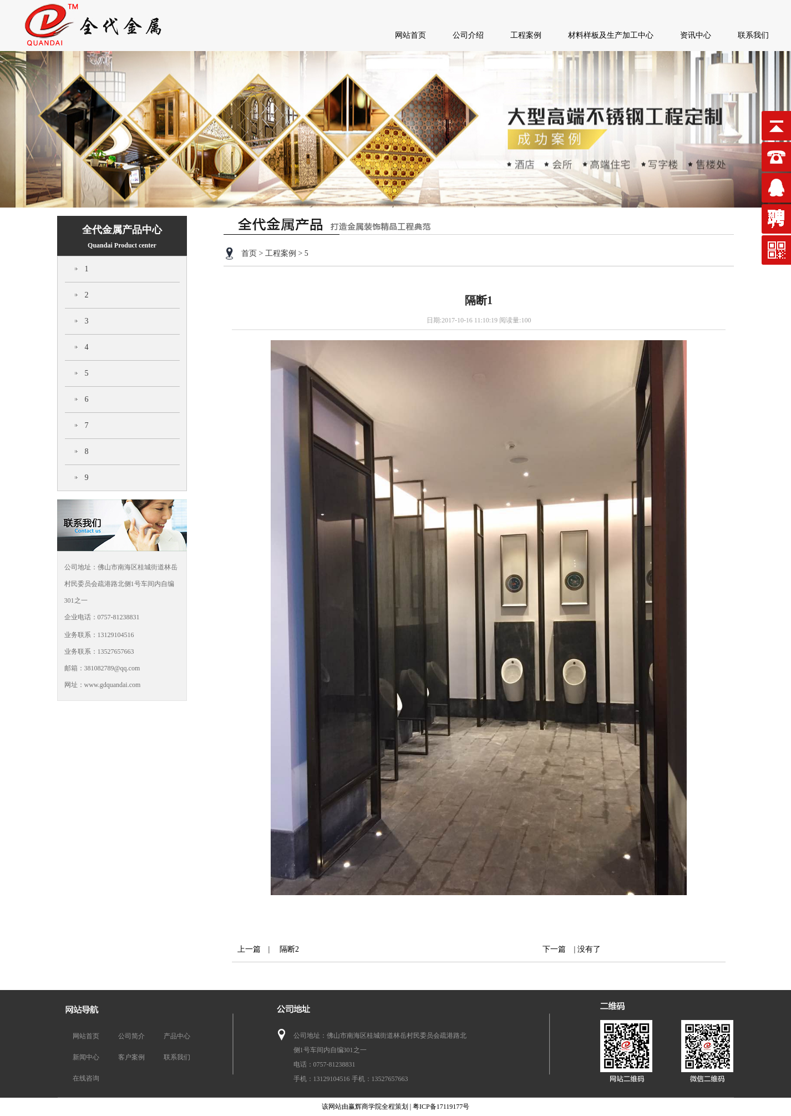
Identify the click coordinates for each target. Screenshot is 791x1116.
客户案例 (131, 1057)
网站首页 (410, 35)
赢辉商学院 (365, 1106)
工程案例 (525, 35)
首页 (249, 253)
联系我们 (753, 35)
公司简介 (131, 1036)
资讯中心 (695, 35)
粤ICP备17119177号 (441, 1106)
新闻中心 (86, 1057)
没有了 (589, 949)
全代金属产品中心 (122, 236)
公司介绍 (468, 35)
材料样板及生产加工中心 (610, 35)
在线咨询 (86, 1078)
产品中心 (177, 1036)
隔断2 (285, 949)
